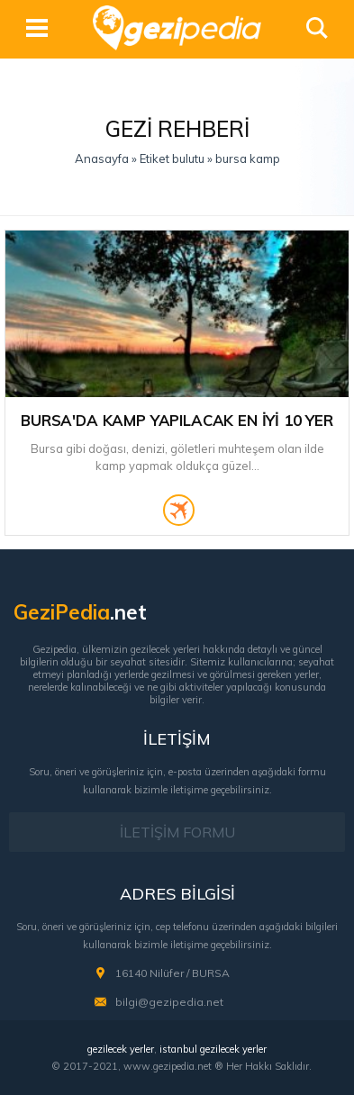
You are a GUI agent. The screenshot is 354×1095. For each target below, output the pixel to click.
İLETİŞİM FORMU (177, 832)
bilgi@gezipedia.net (169, 1002)
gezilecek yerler (120, 1049)
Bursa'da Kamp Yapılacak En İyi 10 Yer (177, 420)
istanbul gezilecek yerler (213, 1049)
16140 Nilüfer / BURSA (172, 973)
